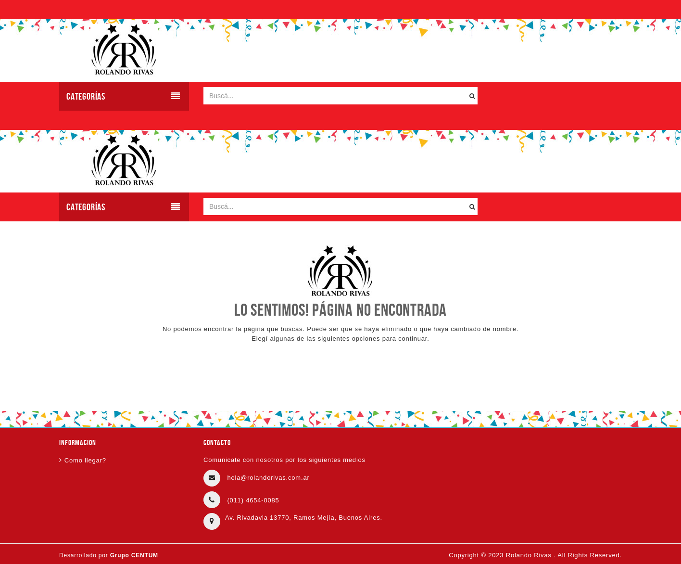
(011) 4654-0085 (253, 500)
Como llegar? (85, 460)
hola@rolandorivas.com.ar (268, 477)
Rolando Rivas (530, 555)
